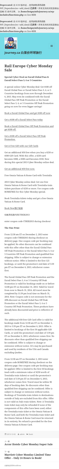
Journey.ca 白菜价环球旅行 (23, 52)
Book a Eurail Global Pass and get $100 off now (27, 113)
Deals (31, 434)
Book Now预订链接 (13, 208)
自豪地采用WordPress (12, 465)
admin (22, 434)
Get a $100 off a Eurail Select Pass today (23, 119)
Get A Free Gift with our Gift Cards (21, 145)
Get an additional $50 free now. (19, 168)
